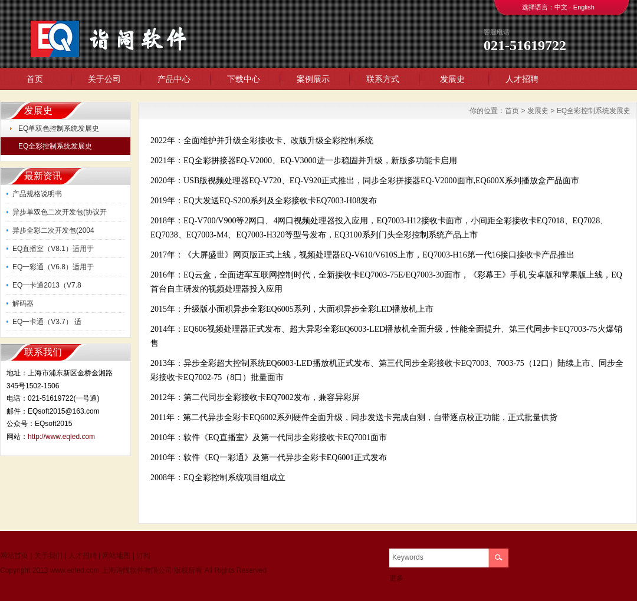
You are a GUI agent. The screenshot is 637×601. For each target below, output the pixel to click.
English (584, 7)
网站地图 (116, 556)
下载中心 (243, 79)
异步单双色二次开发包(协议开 (59, 212)
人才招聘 (522, 79)
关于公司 (104, 79)
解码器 (23, 303)
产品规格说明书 (37, 194)
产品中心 (174, 79)
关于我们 (48, 556)
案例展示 (313, 79)
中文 (560, 7)
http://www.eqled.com (61, 436)
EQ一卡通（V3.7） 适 (46, 322)
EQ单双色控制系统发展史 (58, 128)
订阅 (143, 556)
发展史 (452, 79)
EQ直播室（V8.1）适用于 (53, 249)
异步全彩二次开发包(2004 (53, 230)
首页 (35, 79)
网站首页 (14, 556)
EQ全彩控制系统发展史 (55, 146)
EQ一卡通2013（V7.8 (46, 285)
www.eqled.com (75, 570)
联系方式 (382, 79)
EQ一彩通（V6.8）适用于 (53, 267)
